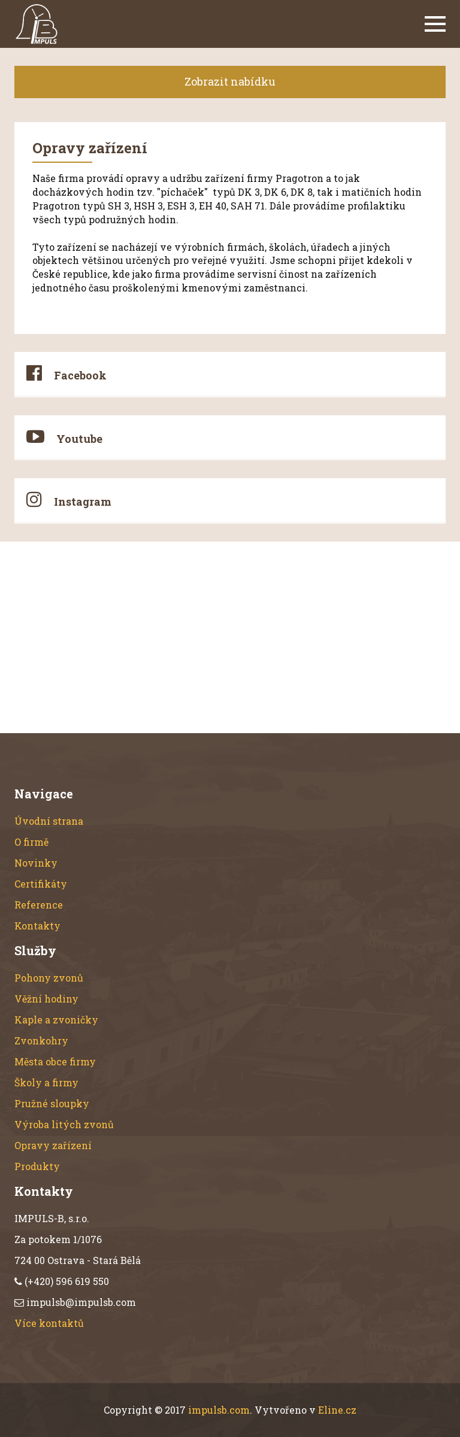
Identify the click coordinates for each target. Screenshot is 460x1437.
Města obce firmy (55, 1061)
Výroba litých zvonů (64, 1124)
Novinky (36, 862)
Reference (38, 904)
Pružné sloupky (51, 1103)
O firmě (31, 842)
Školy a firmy (46, 1082)
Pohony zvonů (48, 977)
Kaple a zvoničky (56, 1019)
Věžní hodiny (46, 998)
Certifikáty (40, 883)
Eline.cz (337, 1409)
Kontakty (37, 925)
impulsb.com (219, 1409)
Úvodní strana (48, 821)
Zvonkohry (41, 1040)
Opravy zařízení (53, 1145)
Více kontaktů (49, 1323)
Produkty (37, 1166)
